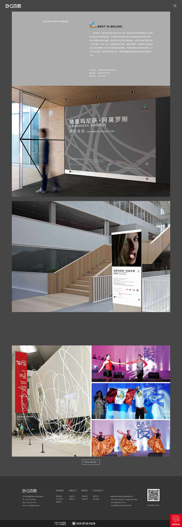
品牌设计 (59, 502)
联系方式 (96, 496)
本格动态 (85, 496)
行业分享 (85, 499)
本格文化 (72, 499)
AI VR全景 (59, 499)
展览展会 (59, 496)
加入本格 (96, 499)
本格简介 (72, 496)
